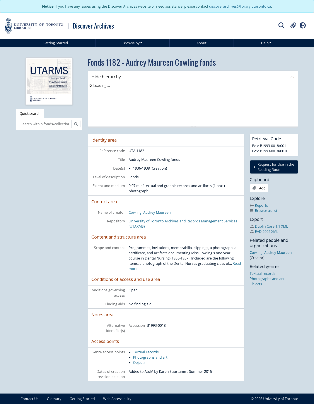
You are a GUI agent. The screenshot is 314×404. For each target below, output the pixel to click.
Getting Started (55, 43)
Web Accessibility (117, 398)
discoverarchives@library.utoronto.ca (240, 6)
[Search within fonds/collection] (45, 124)
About (201, 43)
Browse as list (263, 210)
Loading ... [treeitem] (101, 85)
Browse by (131, 43)
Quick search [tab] (30, 113)
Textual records (146, 352)
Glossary (54, 398)
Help (265, 43)
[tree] (193, 105)
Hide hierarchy (106, 77)
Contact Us (29, 398)
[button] (293, 25)
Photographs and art (150, 357)
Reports (259, 205)
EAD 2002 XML (264, 231)
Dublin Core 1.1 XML (269, 226)
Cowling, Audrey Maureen (150, 212)
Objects (139, 362)
